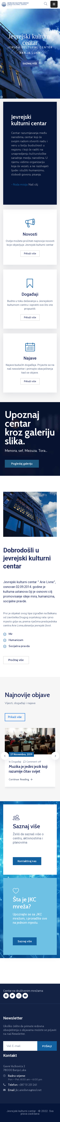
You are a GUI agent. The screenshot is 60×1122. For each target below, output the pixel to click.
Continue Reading (21, 779)
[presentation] (5, 756)
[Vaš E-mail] (20, 1046)
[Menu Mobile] (54, 4)
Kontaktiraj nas (27, 861)
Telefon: (22, 1084)
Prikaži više (30, 253)
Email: (25, 1090)
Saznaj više (25, 941)
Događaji (16, 761)
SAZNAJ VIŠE (30, 63)
